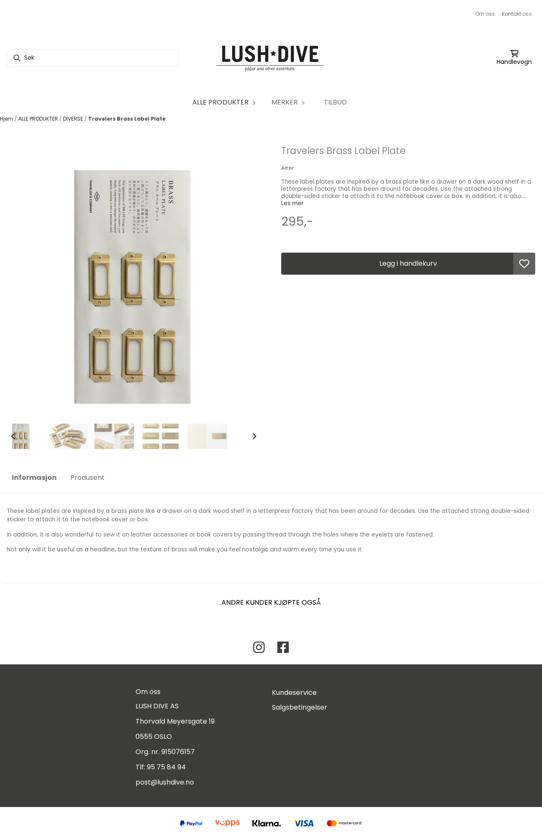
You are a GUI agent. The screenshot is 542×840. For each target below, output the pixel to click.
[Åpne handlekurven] (514, 58)
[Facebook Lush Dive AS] (283, 647)
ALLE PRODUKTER (38, 118)
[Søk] (92, 58)
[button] (524, 264)
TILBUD (335, 102)
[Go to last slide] (13, 436)
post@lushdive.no (165, 782)
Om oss (485, 13)
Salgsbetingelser (299, 707)
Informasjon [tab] (34, 477)
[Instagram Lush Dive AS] (259, 647)
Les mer (292, 203)
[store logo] (271, 58)
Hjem (7, 118)
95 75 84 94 (166, 767)
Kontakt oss (517, 13)
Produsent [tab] (87, 477)
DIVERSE (73, 118)
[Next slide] (254, 436)
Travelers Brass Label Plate (127, 118)
